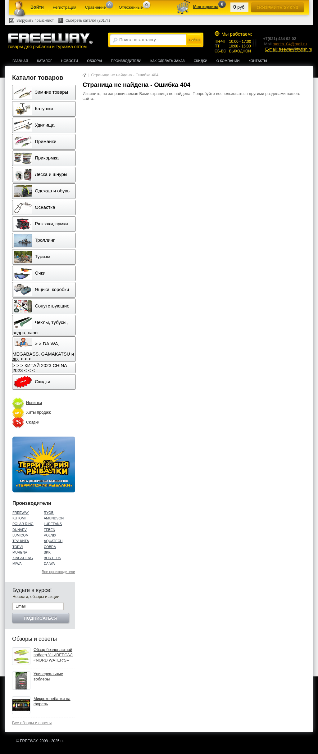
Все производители (58, 572)
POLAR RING (23, 524)
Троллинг (34, 240)
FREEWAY (20, 512)
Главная (20, 61)
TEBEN (49, 530)
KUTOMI (19, 518)
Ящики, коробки (41, 290)
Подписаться (40, 618)
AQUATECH (53, 541)
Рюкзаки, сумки (41, 224)
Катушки (33, 109)
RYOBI (49, 512)
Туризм (32, 257)
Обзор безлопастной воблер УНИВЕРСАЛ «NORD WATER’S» (53, 654)
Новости (69, 61)
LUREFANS (53, 524)
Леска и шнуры (40, 174)
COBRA (50, 547)
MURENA (19, 552)
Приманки (35, 142)
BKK (47, 552)
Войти (37, 7)
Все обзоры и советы (32, 722)
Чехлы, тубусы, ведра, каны (40, 325)
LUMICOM (20, 535)
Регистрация (64, 7)
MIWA (17, 563)
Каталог (44, 61)
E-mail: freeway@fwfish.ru (288, 49)
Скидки (200, 61)
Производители (126, 61)
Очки (30, 273)
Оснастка (34, 207)
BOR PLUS (52, 558)
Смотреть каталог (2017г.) (88, 20)
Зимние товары (41, 92)
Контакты (257, 61)
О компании (228, 61)
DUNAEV (19, 530)
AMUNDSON (54, 518)
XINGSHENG (22, 558)
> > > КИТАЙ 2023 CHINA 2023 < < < (39, 368)
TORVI (17, 547)
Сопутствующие (42, 306)
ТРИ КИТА (20, 541)
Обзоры (94, 61)
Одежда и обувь (42, 191)
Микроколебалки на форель (52, 701)
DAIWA (49, 563)
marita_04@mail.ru (290, 44)
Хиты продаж (38, 412)
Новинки (34, 402)
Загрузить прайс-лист (35, 20)
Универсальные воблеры (48, 676)
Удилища (34, 125)
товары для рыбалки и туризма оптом (50, 41)
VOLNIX (50, 535)
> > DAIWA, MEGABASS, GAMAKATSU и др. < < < (43, 349)
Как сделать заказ (167, 61)
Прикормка (36, 158)
